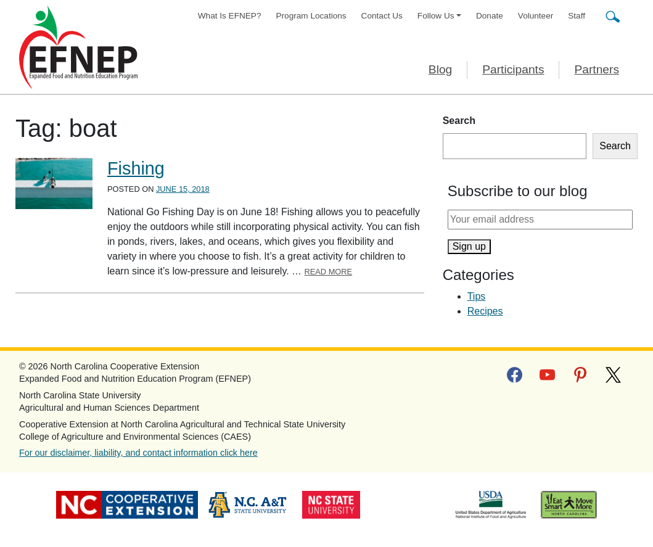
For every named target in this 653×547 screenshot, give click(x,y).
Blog (440, 69)
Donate (489, 15)
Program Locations (311, 15)
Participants (513, 69)
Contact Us (382, 15)
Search (459, 120)
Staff (576, 15)
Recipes (485, 311)
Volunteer (535, 15)
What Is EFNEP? (229, 15)
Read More (329, 271)
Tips (476, 296)
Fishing (136, 168)
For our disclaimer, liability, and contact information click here (138, 453)
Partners (596, 69)
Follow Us (435, 15)
